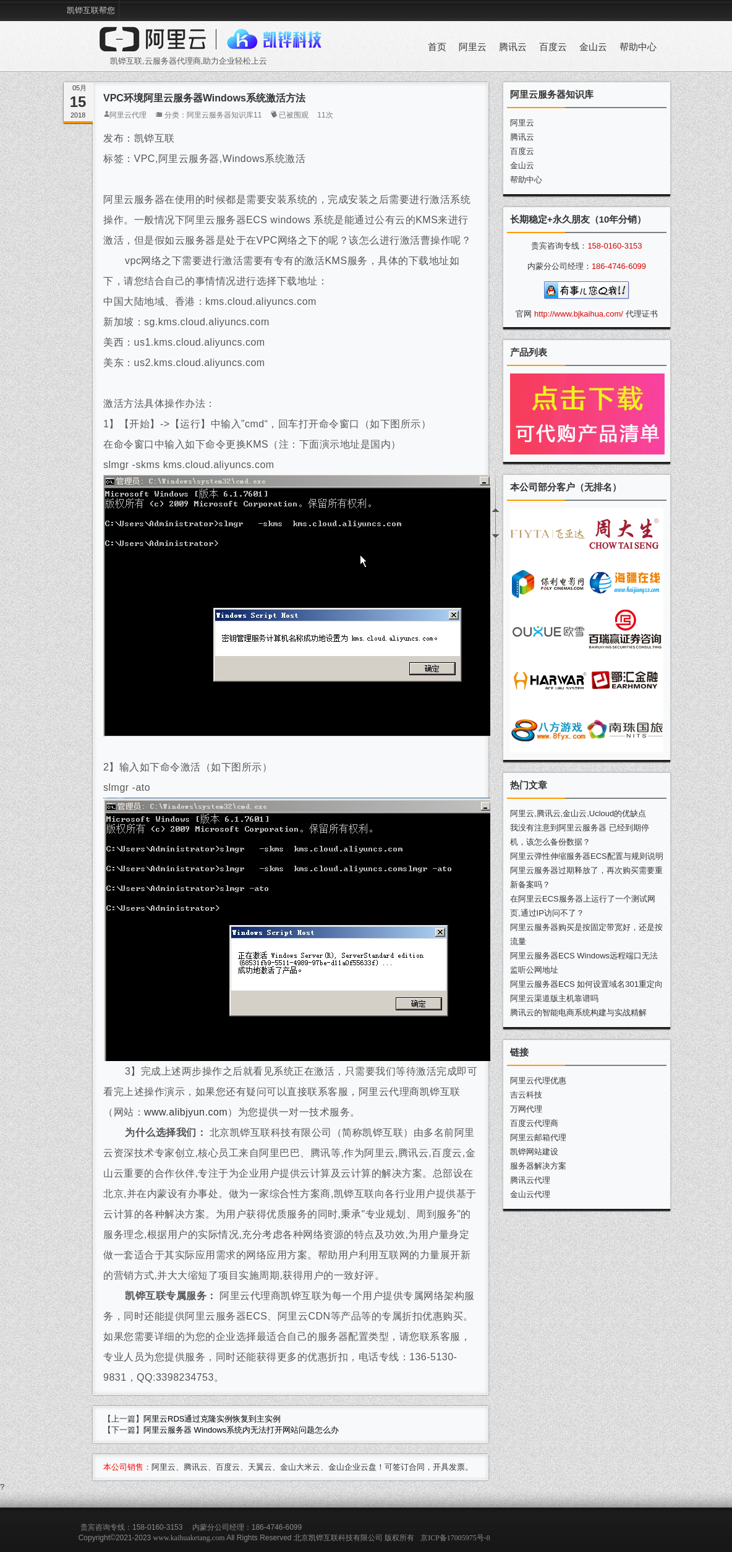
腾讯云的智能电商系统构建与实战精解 (578, 1012)
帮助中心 (638, 47)
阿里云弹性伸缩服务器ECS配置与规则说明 (586, 856)
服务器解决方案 (538, 1165)
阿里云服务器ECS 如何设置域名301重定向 (586, 984)
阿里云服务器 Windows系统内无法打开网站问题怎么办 (241, 1430)
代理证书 (642, 313)
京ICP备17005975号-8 (455, 1537)
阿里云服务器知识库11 (224, 115)
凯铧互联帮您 (91, 10)
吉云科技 (526, 1094)
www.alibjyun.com (186, 1112)
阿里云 (473, 47)
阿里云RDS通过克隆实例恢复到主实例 (212, 1418)
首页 (437, 47)
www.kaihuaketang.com (189, 1537)
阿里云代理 (128, 115)
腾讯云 (513, 47)
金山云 (593, 47)
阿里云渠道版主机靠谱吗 (554, 998)
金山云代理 (530, 1194)
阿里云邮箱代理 (538, 1137)
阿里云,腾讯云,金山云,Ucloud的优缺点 (578, 813)
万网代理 (526, 1109)
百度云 (553, 47)
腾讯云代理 (530, 1180)
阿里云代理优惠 (538, 1080)
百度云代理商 (534, 1123)
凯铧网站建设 (534, 1151)
